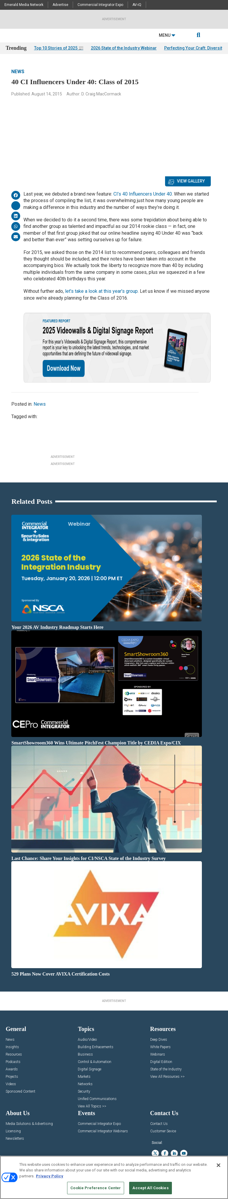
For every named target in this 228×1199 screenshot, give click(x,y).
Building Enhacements (95, 1047)
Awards (12, 1069)
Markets (84, 1077)
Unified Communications (97, 1099)
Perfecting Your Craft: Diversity (194, 48)
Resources (14, 1054)
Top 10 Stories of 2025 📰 (58, 48)
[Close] (218, 1165)
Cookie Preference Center (95, 1188)
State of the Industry (166, 1069)
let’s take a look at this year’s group (101, 291)
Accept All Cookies (150, 1188)
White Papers (160, 1047)
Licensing (13, 1131)
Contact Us (159, 1124)
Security (84, 1092)
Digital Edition (161, 1062)
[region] (114, 1177)
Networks (85, 1084)
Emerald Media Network (23, 5)
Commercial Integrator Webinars (103, 1131)
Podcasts (13, 1062)
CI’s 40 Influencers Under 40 (142, 194)
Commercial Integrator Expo (100, 5)
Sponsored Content (20, 1092)
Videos (11, 1084)
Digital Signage (89, 1069)
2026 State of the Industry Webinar (124, 48)
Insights (12, 1047)
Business (85, 1054)
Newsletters (15, 1139)
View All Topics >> (92, 1106)
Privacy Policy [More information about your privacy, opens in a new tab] (49, 1176)
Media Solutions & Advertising (29, 1124)
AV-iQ (136, 5)
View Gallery (191, 181)
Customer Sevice (163, 1131)
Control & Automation (94, 1062)
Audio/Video (87, 1040)
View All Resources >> (167, 1077)
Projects (12, 1077)
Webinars (157, 1054)
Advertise (60, 5)
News (17, 71)
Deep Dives (158, 1040)
